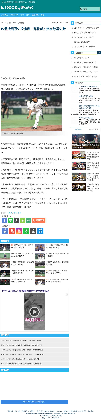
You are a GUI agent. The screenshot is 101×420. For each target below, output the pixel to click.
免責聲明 (90, 411)
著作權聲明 (82, 411)
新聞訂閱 (32, 2)
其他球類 (35, 15)
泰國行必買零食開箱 (77, 94)
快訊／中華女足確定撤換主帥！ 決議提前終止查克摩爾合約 (21, 364)
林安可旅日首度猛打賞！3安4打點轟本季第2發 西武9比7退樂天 (23, 354)
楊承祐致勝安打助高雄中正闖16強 (85, 62)
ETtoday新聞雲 (7, 2)
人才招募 (17, 411)
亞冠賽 (9, 213)
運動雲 (18, 8)
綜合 (42, 15)
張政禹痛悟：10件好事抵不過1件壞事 (86, 28)
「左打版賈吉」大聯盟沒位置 (83, 37)
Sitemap (59, 411)
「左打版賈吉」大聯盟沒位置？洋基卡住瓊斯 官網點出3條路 (22, 350)
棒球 (22, 15)
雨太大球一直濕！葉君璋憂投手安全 (86, 76)
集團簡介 (32, 411)
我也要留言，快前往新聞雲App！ (34, 402)
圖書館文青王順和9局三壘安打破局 (85, 72)
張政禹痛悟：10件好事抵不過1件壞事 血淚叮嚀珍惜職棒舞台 (22, 340)
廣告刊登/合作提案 (42, 411)
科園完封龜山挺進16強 (81, 58)
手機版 (15, 2)
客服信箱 (52, 411)
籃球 (27, 15)
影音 (19, 213)
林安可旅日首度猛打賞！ (82, 42)
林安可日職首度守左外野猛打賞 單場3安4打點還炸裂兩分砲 (21, 345)
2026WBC (14, 15)
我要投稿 (10, 411)
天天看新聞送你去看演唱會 (80, 86)
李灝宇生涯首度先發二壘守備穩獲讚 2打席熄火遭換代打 (20, 359)
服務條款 (66, 411)
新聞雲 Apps (23, 2)
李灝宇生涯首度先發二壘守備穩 (84, 46)
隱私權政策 (74, 411)
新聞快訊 (4, 15)
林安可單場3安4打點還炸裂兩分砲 (85, 33)
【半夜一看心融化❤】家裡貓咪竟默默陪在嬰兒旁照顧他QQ (25, 291)
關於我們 (24, 411)
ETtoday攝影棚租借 (77, 114)
